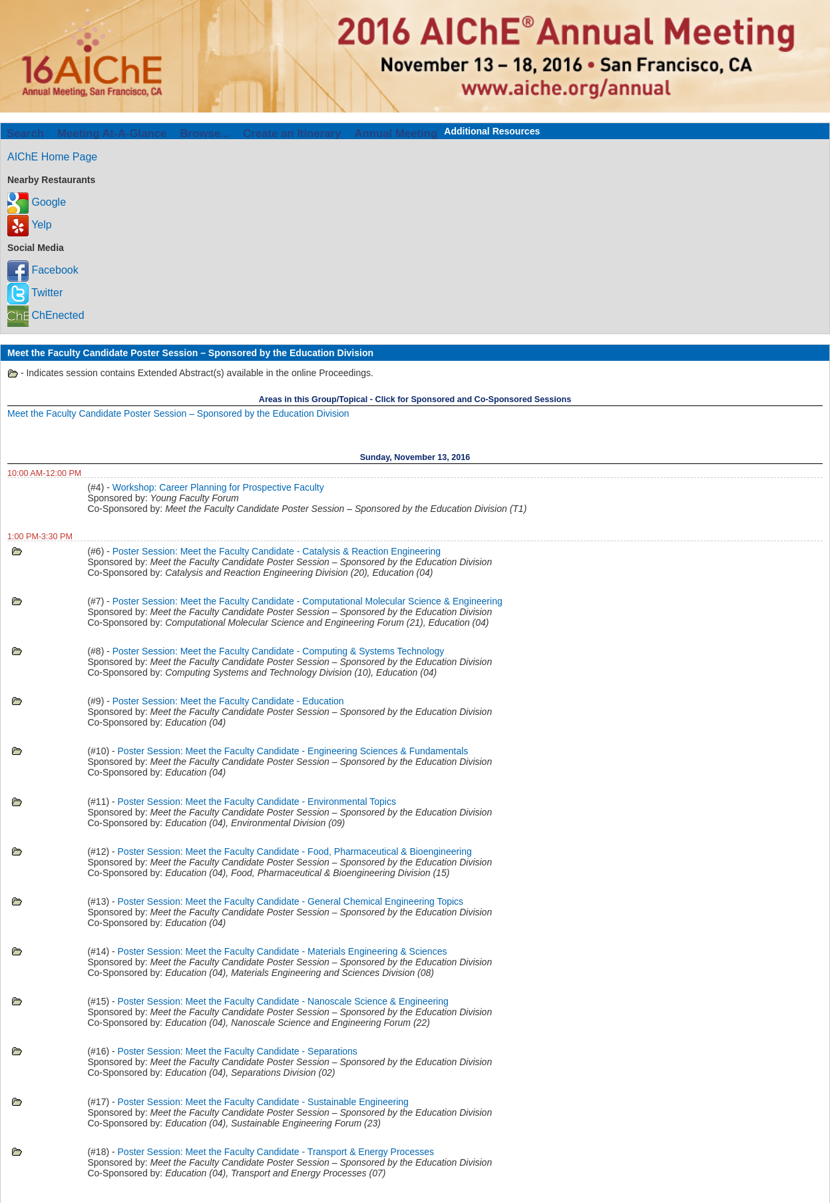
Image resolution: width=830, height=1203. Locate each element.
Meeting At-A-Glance (111, 133)
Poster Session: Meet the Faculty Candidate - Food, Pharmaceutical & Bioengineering (295, 851)
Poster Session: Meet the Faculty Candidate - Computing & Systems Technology (278, 651)
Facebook (43, 270)
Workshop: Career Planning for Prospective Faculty (218, 487)
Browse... (205, 133)
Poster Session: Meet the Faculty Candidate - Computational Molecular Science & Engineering (307, 601)
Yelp (29, 224)
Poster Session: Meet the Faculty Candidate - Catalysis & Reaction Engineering (276, 551)
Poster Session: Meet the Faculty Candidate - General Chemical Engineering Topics (291, 901)
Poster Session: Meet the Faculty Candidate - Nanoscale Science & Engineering (283, 1001)
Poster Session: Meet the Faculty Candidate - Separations (237, 1051)
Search (25, 133)
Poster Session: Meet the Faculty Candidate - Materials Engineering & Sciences (282, 951)
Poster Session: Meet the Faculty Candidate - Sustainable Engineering (263, 1101)
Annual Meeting (395, 133)
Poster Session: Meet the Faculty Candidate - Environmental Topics (257, 801)
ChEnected (46, 315)
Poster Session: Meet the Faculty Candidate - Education (228, 701)
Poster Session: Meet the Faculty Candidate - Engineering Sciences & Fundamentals (293, 751)
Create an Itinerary (292, 133)
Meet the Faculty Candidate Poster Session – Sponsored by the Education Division (178, 413)
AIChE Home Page (52, 156)
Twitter (35, 292)
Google (36, 202)
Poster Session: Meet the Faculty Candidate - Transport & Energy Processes (276, 1151)
